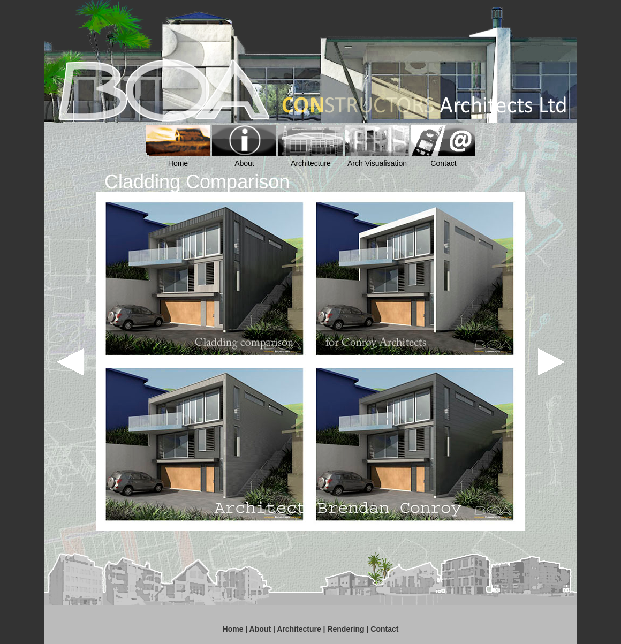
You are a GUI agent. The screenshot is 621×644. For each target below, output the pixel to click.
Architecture (299, 629)
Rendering (345, 629)
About (260, 629)
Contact (384, 629)
